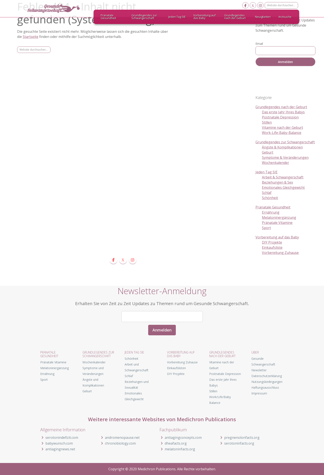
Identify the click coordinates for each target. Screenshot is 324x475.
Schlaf (267, 192)
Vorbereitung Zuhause (280, 252)
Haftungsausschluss (265, 387)
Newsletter (259, 370)
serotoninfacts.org (236, 443)
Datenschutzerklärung (266, 376)
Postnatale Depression (280, 117)
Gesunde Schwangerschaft (57, 8)
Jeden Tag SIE (266, 172)
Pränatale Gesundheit (272, 207)
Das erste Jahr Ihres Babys (283, 112)
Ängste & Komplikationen (282, 147)
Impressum (259, 393)
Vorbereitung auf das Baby (277, 237)
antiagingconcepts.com (181, 437)
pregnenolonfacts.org (239, 437)
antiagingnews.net (57, 449)
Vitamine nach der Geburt (282, 127)
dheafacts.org (173, 443)
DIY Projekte (272, 242)
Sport (266, 227)
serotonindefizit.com (59, 437)
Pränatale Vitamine (277, 222)
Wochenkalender (275, 162)
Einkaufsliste (272, 247)
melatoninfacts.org (177, 449)
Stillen (267, 122)
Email (259, 44)
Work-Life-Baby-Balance (281, 132)
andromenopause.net (120, 437)
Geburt (267, 152)
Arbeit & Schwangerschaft (282, 177)
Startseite (30, 36)
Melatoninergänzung (279, 217)
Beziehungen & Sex (277, 182)
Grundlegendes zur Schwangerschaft (285, 142)
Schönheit (270, 197)
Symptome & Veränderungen (285, 157)
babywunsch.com (56, 443)
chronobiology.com (118, 443)
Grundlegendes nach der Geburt (281, 107)
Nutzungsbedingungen (266, 382)
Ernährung (270, 212)
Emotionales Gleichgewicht (283, 187)
